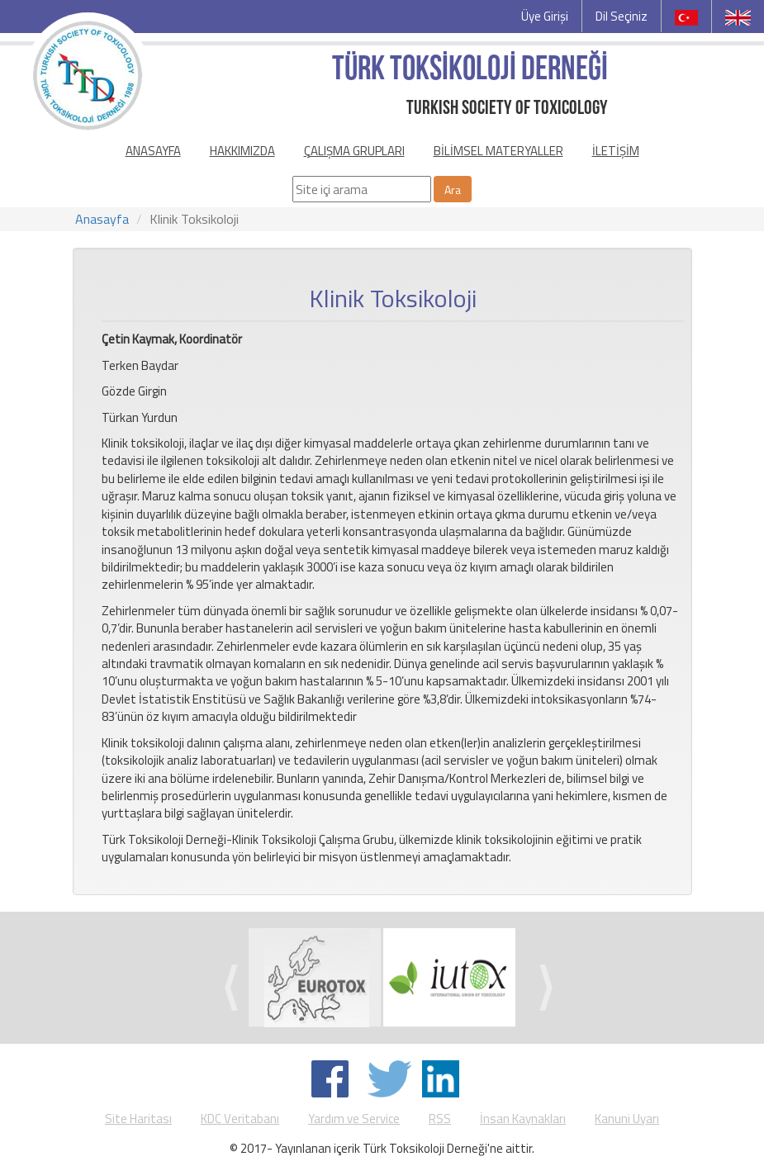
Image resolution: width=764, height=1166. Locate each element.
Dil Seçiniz (622, 16)
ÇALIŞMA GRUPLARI (354, 150)
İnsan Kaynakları (523, 1118)
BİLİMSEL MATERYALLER (498, 150)
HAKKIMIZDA (242, 150)
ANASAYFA (153, 150)
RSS (440, 1118)
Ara (452, 189)
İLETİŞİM (615, 150)
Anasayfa (102, 219)
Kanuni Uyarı (627, 1118)
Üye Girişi (544, 16)
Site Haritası (138, 1118)
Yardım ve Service (354, 1118)
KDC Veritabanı (240, 1118)
